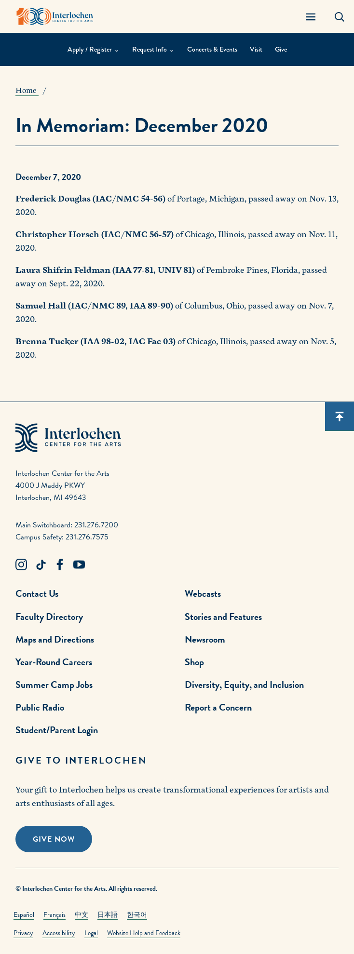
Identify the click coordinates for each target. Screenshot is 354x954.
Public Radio (39, 707)
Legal (91, 933)
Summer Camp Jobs (54, 684)
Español (24, 915)
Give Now (54, 839)
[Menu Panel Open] (310, 16)
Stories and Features (223, 616)
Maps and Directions (54, 639)
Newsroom (205, 639)
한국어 (137, 915)
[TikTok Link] (40, 565)
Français (54, 915)
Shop (194, 662)
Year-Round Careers (53, 662)
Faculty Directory (49, 616)
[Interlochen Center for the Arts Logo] (55, 16)
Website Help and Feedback (143, 933)
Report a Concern (218, 707)
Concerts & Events (212, 49)
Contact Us (36, 593)
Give (281, 49)
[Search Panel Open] (339, 16)
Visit (256, 49)
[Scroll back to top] (339, 416)
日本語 (107, 915)
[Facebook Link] (60, 565)
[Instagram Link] (21, 565)
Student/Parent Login (56, 730)
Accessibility (58, 933)
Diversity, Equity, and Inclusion (244, 684)
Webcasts (203, 593)
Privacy (23, 933)
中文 (81, 915)
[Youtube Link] (79, 565)
